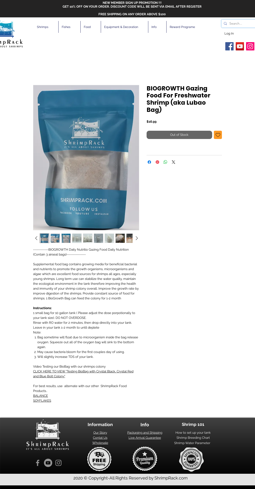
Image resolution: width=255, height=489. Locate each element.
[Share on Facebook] (149, 162)
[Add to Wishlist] (218, 135)
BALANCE (40, 396)
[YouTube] (240, 46)
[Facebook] (229, 46)
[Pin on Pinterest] (157, 162)
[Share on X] (173, 162)
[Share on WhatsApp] (165, 162)
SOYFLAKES (42, 401)
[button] (46, 27)
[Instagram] (250, 46)
